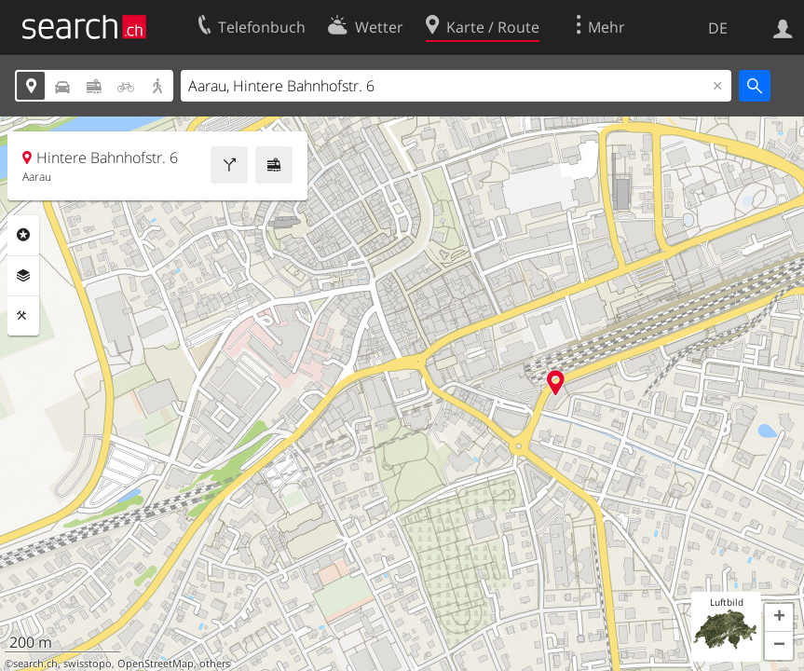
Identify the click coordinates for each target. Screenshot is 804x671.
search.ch (35, 663)
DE (718, 28)
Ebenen (23, 275)
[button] (779, 618)
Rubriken (23, 234)
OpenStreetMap (155, 663)
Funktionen (23, 316)
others (214, 663)
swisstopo (87, 663)
